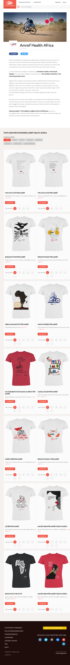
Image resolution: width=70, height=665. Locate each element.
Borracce (7, 143)
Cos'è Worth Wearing (13, 628)
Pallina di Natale (29, 143)
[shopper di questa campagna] (27, 208)
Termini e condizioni (12, 652)
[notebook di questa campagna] (18, 208)
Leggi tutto (17, 197)
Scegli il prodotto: (9, 137)
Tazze (21, 140)
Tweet (24, 53)
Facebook (13, 53)
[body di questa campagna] (50, 276)
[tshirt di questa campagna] (13, 208)
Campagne (37, 2)
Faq (6, 644)
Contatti (8, 655)
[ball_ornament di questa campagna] (18, 276)
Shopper (38, 140)
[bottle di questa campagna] (50, 545)
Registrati (58, 2)
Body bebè (18, 143)
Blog (7, 647)
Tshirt (7, 140)
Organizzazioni (24, 2)
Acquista (9, 202)
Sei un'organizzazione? (14, 631)
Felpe (14, 140)
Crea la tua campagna (53, 628)
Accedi (64, 2)
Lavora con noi (11, 641)
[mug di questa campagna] (18, 272)
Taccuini (29, 140)
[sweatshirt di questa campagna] (22, 208)
